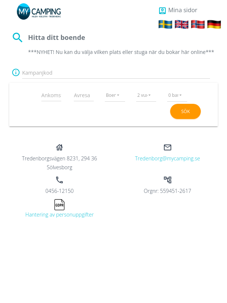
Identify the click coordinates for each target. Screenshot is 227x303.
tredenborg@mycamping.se (167, 158)
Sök (185, 111)
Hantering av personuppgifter (59, 214)
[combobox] (115, 94)
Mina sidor (177, 10)
